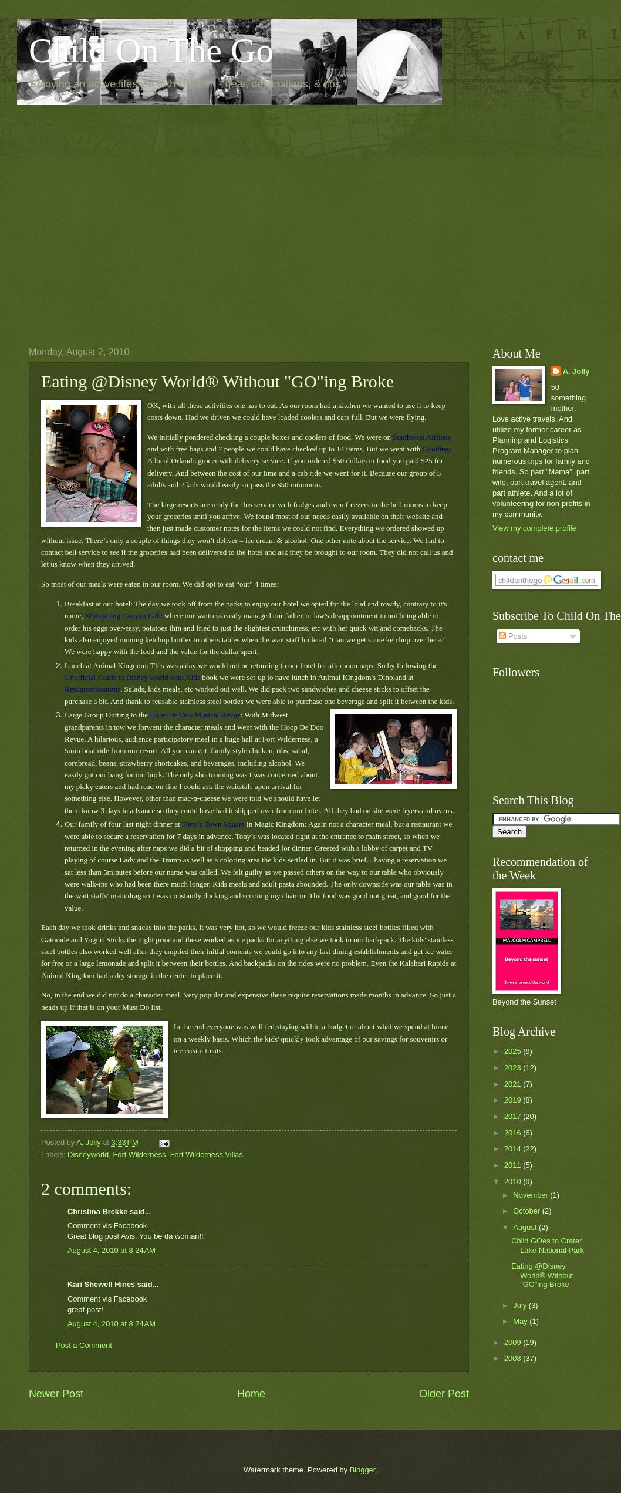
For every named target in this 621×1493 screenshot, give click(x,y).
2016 (513, 1132)
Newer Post (56, 1394)
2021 (513, 1084)
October (527, 1210)
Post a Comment (84, 1345)
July (520, 1305)
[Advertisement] (118, 216)
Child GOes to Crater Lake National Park (547, 1245)
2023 (513, 1067)
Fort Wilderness (139, 1154)
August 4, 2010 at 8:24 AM (112, 1250)
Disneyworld (88, 1154)
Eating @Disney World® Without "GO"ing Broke (542, 1275)
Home (251, 1394)
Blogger (363, 1469)
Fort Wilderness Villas (206, 1154)
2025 (513, 1051)
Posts (513, 636)
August (526, 1227)
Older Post (444, 1394)
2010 (513, 1181)
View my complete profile (534, 528)
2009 (513, 1342)
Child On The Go (151, 50)
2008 (513, 1358)
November (531, 1195)
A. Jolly (576, 371)
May (521, 1321)
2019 (513, 1100)
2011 (513, 1165)
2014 (513, 1148)
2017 (513, 1116)
